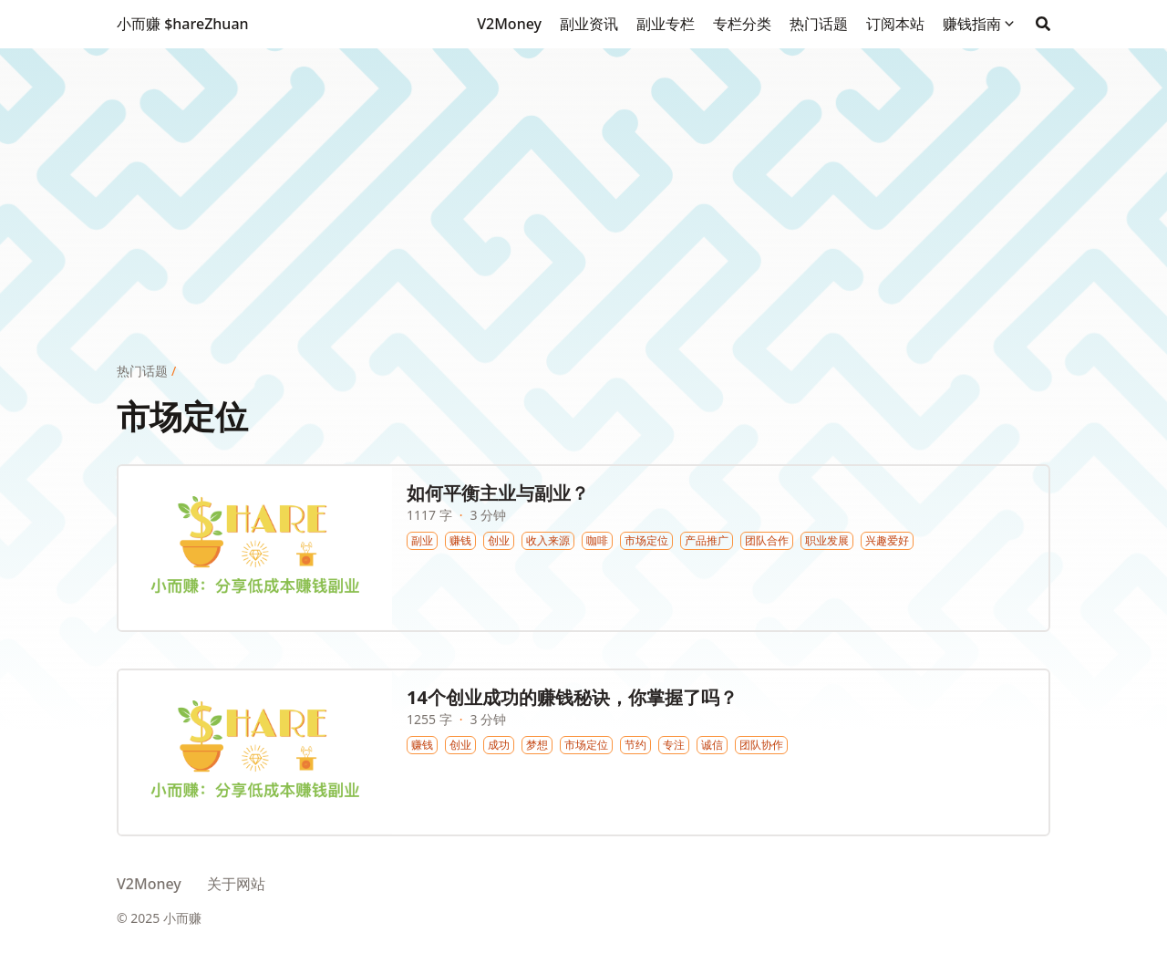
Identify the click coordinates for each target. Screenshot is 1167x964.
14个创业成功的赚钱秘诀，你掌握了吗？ (572, 697)
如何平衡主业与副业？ (498, 493)
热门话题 (142, 370)
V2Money (149, 884)
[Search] (1043, 23)
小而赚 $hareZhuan (183, 24)
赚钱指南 (972, 24)
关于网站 (236, 884)
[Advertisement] (583, 176)
